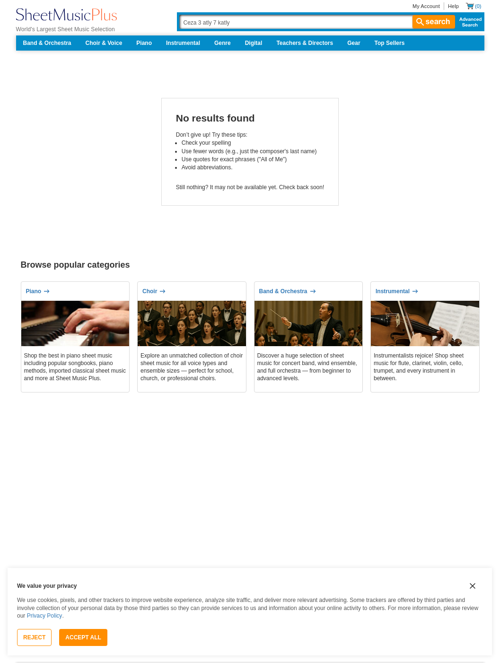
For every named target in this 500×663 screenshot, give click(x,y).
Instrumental (183, 43)
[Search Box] (317, 22)
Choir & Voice (104, 43)
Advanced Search (468, 21)
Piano (144, 43)
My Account (426, 6)
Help (453, 6)
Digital (254, 43)
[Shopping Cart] (473, 6)
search (433, 21)
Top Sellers (390, 43)
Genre (222, 43)
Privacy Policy (44, 615)
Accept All (83, 637)
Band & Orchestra (47, 43)
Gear (353, 43)
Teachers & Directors (304, 43)
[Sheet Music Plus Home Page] (66, 14)
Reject (34, 637)
